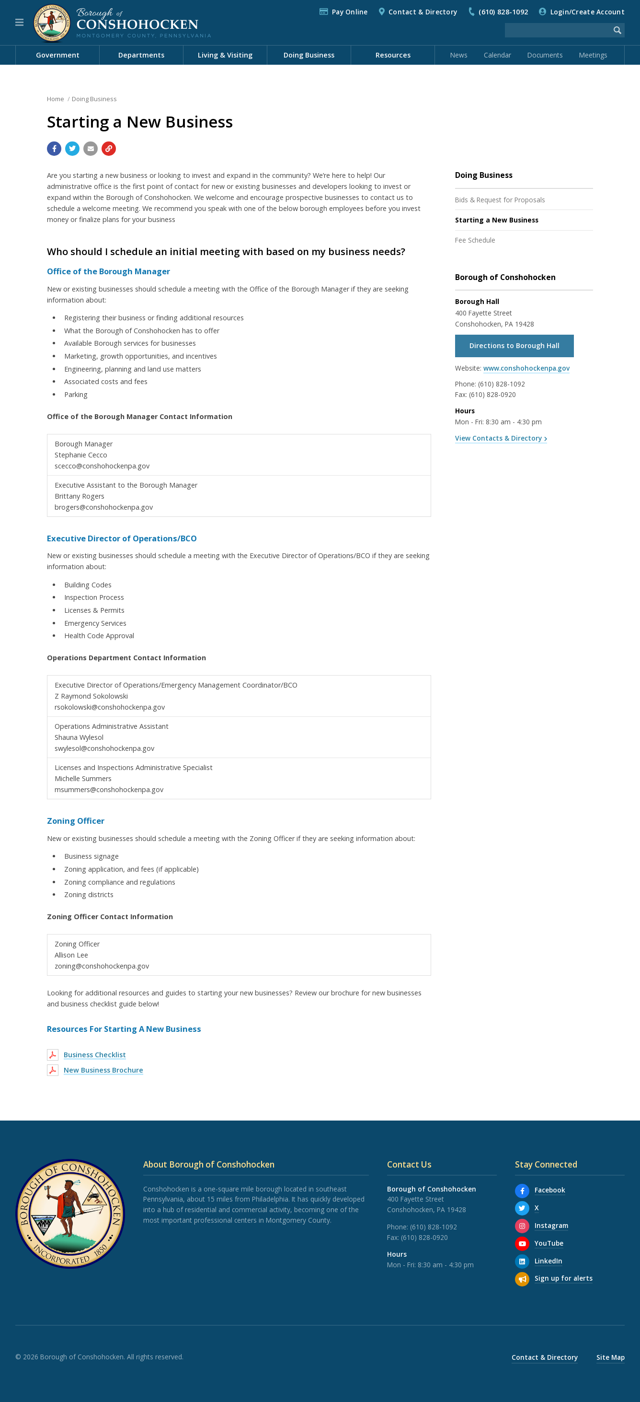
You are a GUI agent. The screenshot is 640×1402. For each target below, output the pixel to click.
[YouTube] (522, 1244)
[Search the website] (557, 30)
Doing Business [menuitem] (309, 54)
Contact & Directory (423, 11)
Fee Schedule (475, 240)
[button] (19, 22)
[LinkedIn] (522, 1261)
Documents (545, 54)
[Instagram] (522, 1226)
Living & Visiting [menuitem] (225, 54)
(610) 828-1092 (503, 11)
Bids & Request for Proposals (500, 199)
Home (55, 98)
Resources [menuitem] (393, 54)
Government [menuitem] (58, 54)
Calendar (497, 54)
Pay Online (350, 11)
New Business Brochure (103, 1070)
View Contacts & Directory (498, 438)
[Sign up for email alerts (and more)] (522, 1279)
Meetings (593, 54)
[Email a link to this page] (90, 148)
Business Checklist (95, 1054)
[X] (522, 1208)
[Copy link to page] (109, 148)
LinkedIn (548, 1260)
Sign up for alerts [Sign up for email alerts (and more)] (564, 1278)
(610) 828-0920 (492, 394)
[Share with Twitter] (72, 148)
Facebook (550, 1189)
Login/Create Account (587, 11)
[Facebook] (522, 1191)
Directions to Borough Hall (514, 345)
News (459, 54)
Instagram (551, 1225)
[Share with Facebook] (54, 148)
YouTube (549, 1243)
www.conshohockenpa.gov (526, 368)
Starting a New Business (496, 219)
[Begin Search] (617, 30)
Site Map (610, 1357)
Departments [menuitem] (141, 54)
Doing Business (94, 98)
